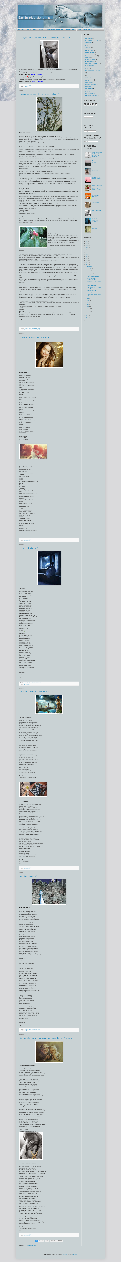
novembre (89, 268)
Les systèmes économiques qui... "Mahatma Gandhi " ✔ (44, 37)
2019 (87, 252)
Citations (26, 86)
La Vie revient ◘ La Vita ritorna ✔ (34, 337)
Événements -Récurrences (91, 63)
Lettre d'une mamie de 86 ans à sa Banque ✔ (97, 195)
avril (88, 306)
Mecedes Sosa (89, 88)
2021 (87, 247)
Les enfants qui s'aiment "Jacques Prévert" (96, 179)
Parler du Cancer (89, 90)
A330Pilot (65, 1254)
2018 (87, 254)
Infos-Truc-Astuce (89, 80)
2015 (87, 260)
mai (88, 304)
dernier (60, 1240)
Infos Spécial (88, 82)
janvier (89, 313)
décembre (89, 266)
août (88, 298)
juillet (88, 300)
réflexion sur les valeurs (91, 95)
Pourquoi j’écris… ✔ (85, 29)
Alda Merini (88, 86)
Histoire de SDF (89, 79)
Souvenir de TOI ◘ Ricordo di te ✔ (96, 227)
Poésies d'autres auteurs (91, 67)
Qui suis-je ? (70, 29)
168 (47, 1240)
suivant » (53, 1240)
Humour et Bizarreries (90, 59)
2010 (87, 320)
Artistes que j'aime (89, 65)
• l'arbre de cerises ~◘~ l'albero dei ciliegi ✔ (39, 93)
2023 (87, 243)
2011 (87, 317)
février (88, 311)
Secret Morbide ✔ (96, 210)
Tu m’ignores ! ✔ (96, 202)
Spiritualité (87, 47)
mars (88, 308)
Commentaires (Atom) (31, 1245)
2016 (87, 258)
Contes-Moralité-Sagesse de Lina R (32, 329)
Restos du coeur (89, 91)
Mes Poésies (27, 540)
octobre (89, 271)
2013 (87, 264)
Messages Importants (90, 84)
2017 (87, 256)
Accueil (21, 29)
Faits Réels (88, 77)
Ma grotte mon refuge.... (35, 29)
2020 (87, 250)
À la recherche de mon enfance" (93, 74)
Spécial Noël (88, 42)
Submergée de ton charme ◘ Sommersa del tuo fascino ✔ (46, 1038)
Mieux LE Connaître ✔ (55, 29)
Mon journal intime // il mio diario (93, 70)
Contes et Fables (89, 61)
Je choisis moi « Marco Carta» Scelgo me (96, 220)
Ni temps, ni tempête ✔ (95, 161)
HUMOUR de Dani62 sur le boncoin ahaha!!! (92, 49)
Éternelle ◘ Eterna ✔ (28, 547)
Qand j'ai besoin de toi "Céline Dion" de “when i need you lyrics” (97, 154)
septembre (90, 273)
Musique (87, 68)
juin (88, 302)
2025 (87, 241)
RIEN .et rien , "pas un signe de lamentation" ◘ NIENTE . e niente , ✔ (97, 188)
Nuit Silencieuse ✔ (28, 875)
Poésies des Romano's (91, 55)
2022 (87, 245)
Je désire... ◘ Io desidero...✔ (96, 169)
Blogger (75, 1254)
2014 (87, 262)
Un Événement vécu (90, 93)
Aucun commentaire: (36, 85)
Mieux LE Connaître (90, 54)
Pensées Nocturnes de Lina (92, 40)
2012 (87, 315)
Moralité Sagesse (89, 52)
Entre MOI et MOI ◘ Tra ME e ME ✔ (36, 691)
